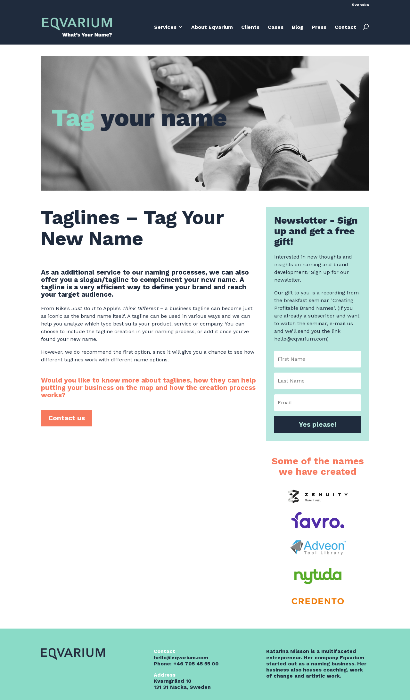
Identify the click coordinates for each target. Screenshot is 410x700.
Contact (345, 27)
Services (165, 27)
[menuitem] (360, 6)
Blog (297, 27)
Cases (275, 27)
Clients (250, 27)
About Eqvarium (212, 27)
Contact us (66, 418)
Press (319, 27)
